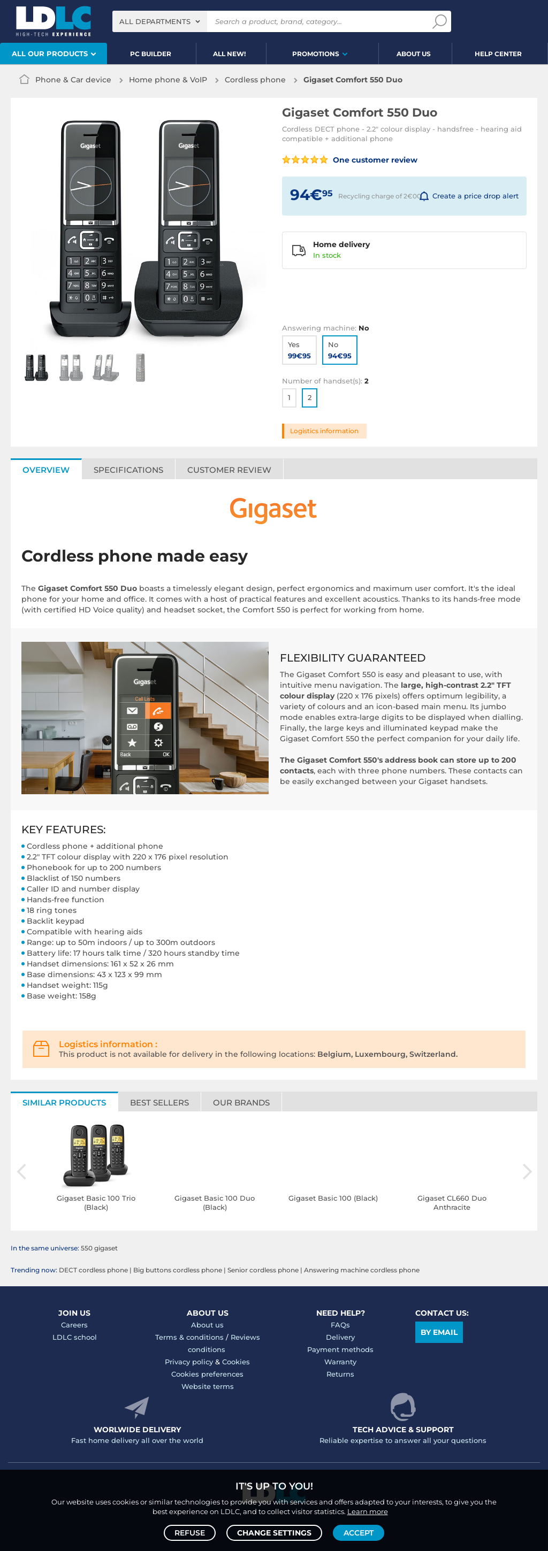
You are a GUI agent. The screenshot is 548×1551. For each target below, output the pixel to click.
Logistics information (324, 431)
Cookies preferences (207, 1374)
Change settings (274, 1533)
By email (439, 1332)
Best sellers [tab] (159, 1102)
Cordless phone (255, 80)
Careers (74, 1324)
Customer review (229, 470)
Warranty (340, 1361)
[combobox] (159, 21)
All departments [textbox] (155, 21)
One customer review (349, 160)
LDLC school (74, 1337)
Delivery (340, 1337)
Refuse (189, 1533)
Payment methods (340, 1349)
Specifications (128, 470)
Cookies (236, 1361)
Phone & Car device (73, 80)
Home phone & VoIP (168, 80)
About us (207, 1324)
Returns (340, 1374)
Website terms (207, 1386)
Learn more (367, 1511)
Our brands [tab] (241, 1102)
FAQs (340, 1324)
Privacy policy (189, 1361)
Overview (46, 470)
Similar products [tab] (64, 1102)
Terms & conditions (189, 1337)
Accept (359, 1533)
